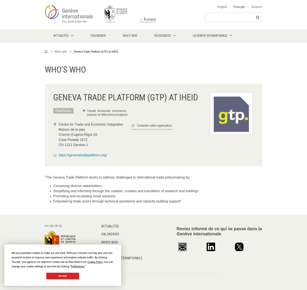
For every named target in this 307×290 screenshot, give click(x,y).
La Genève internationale (121, 258)
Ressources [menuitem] (162, 35)
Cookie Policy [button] (95, 262)
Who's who (61, 51)
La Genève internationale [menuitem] (210, 35)
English (222, 7)
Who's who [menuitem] (130, 35)
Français (239, 7)
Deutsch (256, 7)
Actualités (110, 226)
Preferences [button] (77, 266)
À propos (150, 19)
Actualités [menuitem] (61, 35)
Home (46, 51)
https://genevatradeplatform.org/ (83, 155)
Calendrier (110, 234)
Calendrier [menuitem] (98, 35)
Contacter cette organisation (154, 125)
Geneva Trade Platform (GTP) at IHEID (96, 51)
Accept (63, 275)
